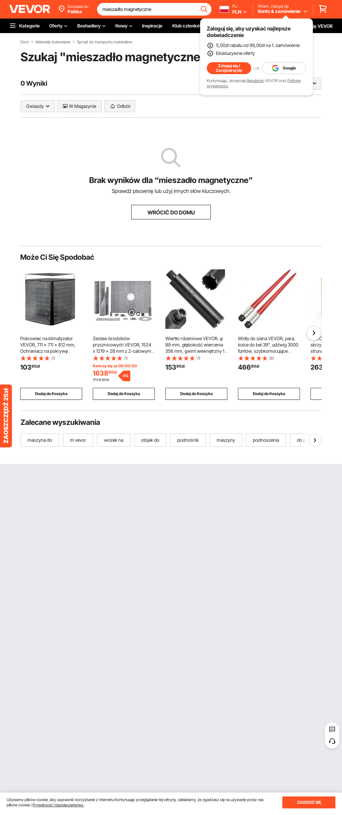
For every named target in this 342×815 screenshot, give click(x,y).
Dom (25, 42)
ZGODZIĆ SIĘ (309, 802)
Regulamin (255, 80)
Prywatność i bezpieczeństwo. (58, 804)
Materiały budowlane (52, 42)
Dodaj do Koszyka (51, 393)
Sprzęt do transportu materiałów (104, 42)
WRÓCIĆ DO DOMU (171, 212)
